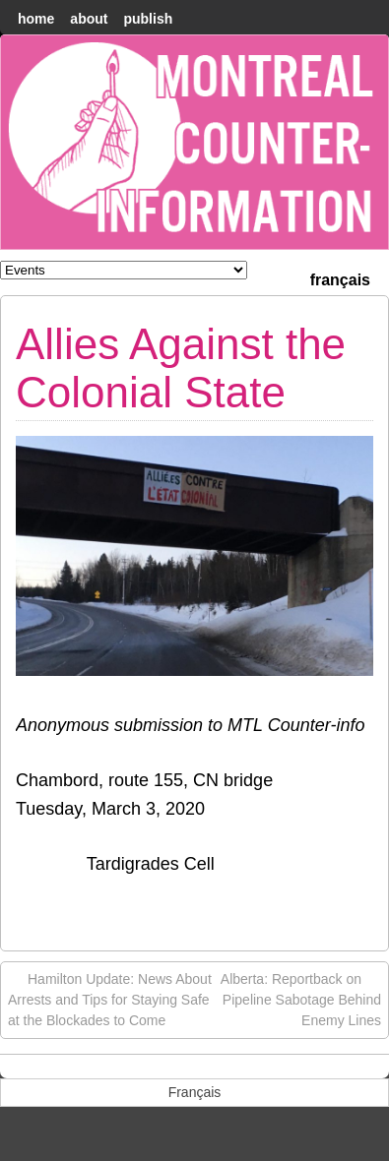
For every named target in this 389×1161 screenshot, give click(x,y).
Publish (147, 19)
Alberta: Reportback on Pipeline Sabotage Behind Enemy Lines (301, 998)
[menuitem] (340, 278)
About (88, 19)
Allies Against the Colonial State (181, 367)
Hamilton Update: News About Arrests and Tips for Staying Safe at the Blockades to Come (110, 998)
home (36, 19)
